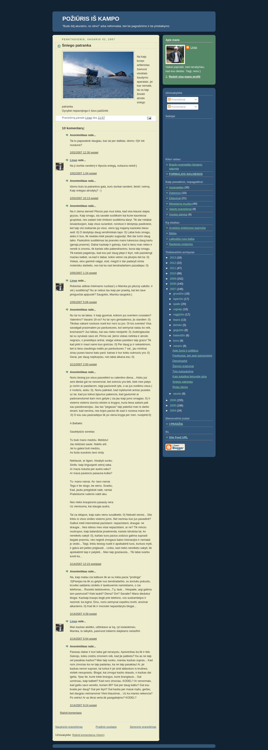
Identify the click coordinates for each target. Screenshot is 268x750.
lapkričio (178, 298)
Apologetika (176, 187)
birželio (178, 325)
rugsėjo (178, 309)
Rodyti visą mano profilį (184, 76)
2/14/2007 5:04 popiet (83, 638)
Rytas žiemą (180, 387)
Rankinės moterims (181, 244)
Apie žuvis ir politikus (185, 350)
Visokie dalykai (178, 214)
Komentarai (177, 106)
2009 (173, 278)
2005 (173, 405)
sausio (177, 393)
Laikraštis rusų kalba (181, 238)
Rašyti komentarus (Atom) (88, 735)
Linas (73, 160)
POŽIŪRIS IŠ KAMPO (90, 18)
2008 (173, 283)
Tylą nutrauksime (183, 371)
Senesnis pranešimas (143, 726)
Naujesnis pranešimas (69, 726)
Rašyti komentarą (71, 712)
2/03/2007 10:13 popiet (84, 198)
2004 (173, 410)
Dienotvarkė (180, 360)
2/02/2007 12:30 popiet (84, 152)
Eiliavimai (175, 198)
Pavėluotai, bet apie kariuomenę (192, 355)
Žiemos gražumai (183, 366)
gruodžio (179, 293)
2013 (173, 257)
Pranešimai (176, 99)
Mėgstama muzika (180, 203)
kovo (176, 340)
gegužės (178, 330)
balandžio (179, 335)
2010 (173, 273)
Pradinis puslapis (106, 726)
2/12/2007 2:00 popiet (83, 364)
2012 (173, 262)
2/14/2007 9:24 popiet (83, 705)
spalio (177, 304)
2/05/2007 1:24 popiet (83, 273)
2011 (173, 268)
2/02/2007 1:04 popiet (83, 173)
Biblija (173, 233)
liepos (177, 319)
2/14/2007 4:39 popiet (83, 613)
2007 (173, 289)
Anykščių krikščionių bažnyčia (187, 227)
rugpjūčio (179, 314)
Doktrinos (175, 193)
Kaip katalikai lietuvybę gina (190, 376)
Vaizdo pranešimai (180, 209)
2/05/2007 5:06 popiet (83, 302)
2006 (173, 400)
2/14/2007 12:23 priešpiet (85, 564)
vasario (178, 346)
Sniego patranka (183, 381)
